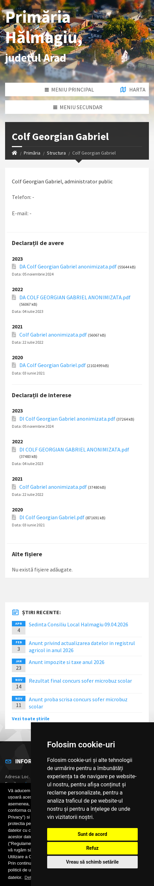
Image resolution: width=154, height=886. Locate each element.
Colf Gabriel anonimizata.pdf (53, 334)
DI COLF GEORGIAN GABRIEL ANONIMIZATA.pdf (74, 449)
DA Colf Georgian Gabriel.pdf (52, 365)
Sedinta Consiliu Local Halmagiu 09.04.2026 (78, 624)
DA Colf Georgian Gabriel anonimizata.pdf (68, 266)
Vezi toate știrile (31, 719)
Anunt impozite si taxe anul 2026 (66, 662)
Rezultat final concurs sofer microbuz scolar (80, 680)
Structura (56, 153)
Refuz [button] (92, 848)
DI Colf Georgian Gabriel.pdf (51, 517)
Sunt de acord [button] (92, 834)
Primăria (32, 153)
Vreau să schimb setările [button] (92, 862)
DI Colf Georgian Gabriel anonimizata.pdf (67, 419)
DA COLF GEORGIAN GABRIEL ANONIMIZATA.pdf (75, 297)
